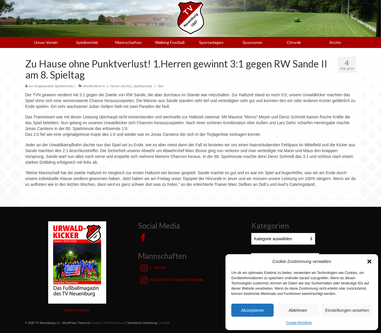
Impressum (118, 323)
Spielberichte (142, 86)
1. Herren (153, 268)
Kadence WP (99, 323)
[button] (369, 261)
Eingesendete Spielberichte (53, 86)
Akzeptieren (252, 310)
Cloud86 (164, 323)
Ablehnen (297, 310)
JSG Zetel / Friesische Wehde (171, 280)
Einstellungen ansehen (347, 310)
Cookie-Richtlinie (299, 323)
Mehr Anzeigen (77, 310)
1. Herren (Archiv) (119, 86)
